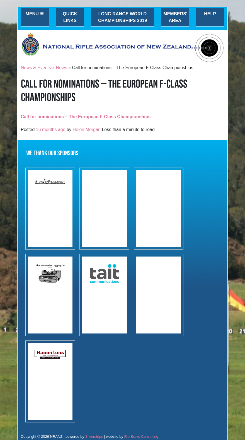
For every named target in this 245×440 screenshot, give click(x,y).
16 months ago (51, 129)
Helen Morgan (86, 129)
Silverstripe (94, 436)
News (61, 67)
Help (210, 13)
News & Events (36, 67)
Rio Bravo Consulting (141, 436)
